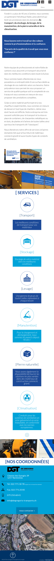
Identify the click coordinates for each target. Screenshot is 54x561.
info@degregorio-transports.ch (21, 500)
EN (50, 2)
